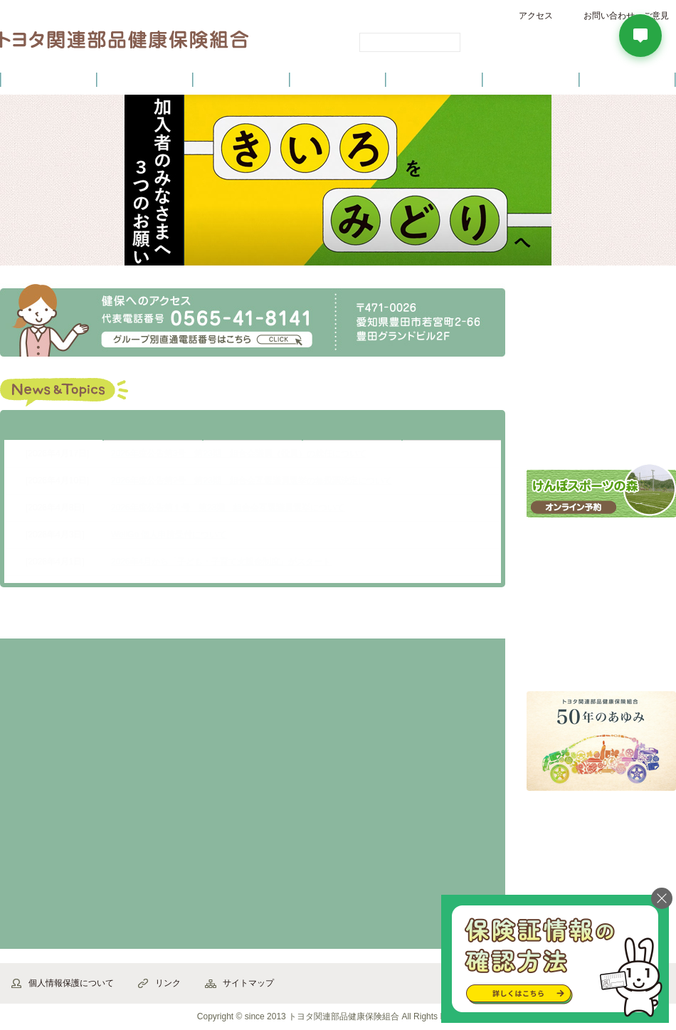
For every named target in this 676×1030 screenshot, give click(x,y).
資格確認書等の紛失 (66, 693)
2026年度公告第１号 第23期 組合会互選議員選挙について (227, 508)
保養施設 (531, 79)
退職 (439, 693)
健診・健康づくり (338, 79)
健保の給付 (241, 79)
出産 (66, 794)
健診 (190, 895)
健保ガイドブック (601, 430)
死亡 (439, 794)
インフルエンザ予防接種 (601, 548)
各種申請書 (601, 340)
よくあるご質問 (627, 79)
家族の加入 (315, 693)
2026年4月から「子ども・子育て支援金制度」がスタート (221, 562)
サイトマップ (248, 983)
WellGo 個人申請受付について (168, 535)
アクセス (536, 16)
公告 (452, 427)
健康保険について (144, 79)
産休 (190, 794)
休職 (315, 794)
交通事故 (315, 895)
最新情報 (53, 427)
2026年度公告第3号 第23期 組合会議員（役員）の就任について (238, 453)
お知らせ (153, 427)
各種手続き (434, 79)
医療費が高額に (439, 895)
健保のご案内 (48, 79)
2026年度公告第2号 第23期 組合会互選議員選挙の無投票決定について (251, 480)
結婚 (190, 693)
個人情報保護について (71, 983)
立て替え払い (66, 895)
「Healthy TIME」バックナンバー (601, 658)
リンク (168, 983)
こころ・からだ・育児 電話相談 (601, 602)
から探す (73, 620)
